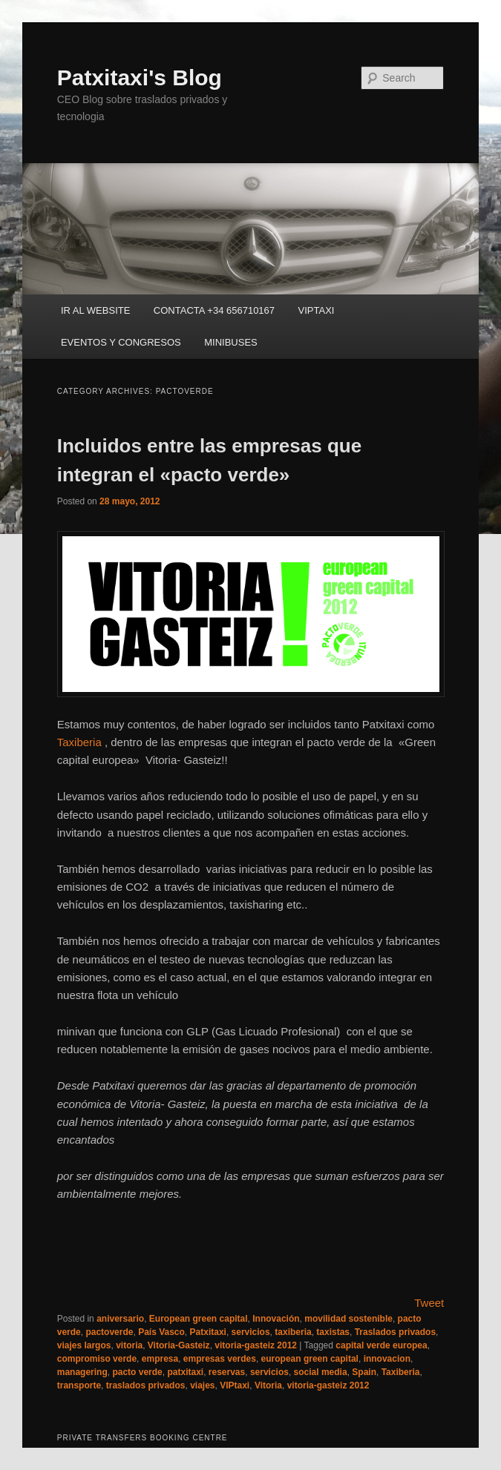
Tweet (429, 1302)
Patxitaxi (208, 1332)
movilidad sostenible (348, 1319)
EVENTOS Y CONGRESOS (121, 342)
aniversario (120, 1319)
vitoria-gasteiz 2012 (256, 1345)
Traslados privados (395, 1332)
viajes (202, 1385)
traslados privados (146, 1385)
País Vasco (161, 1332)
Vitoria (268, 1385)
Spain (364, 1372)
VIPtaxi (234, 1385)
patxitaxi (185, 1372)
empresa (160, 1359)
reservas (227, 1372)
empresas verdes (219, 1359)
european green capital (309, 1359)
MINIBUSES (231, 342)
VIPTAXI (316, 310)
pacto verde (137, 1372)
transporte (79, 1385)
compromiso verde (97, 1359)
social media (320, 1372)
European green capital (198, 1319)
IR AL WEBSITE (95, 310)
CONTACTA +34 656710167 (214, 310)
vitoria (129, 1345)
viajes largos (84, 1345)
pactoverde (109, 1332)
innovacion (387, 1359)
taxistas (333, 1332)
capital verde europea (381, 1345)
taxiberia (293, 1332)
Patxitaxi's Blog (139, 77)
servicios (251, 1332)
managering (82, 1372)
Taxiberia (79, 742)
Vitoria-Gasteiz (179, 1345)
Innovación (275, 1319)
